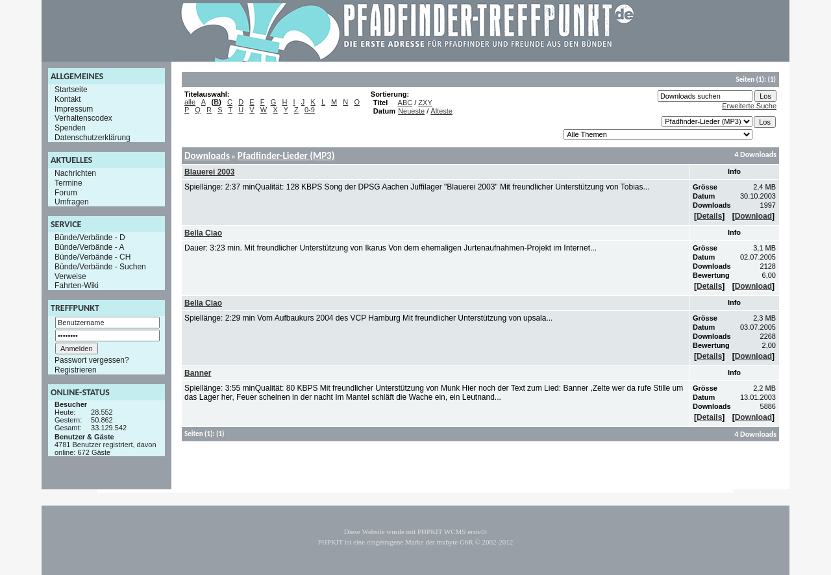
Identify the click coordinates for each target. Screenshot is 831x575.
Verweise (70, 275)
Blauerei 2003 (209, 172)
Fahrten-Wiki (77, 285)
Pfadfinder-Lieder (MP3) (286, 156)
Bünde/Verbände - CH (92, 257)
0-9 (309, 110)
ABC (405, 102)
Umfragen (72, 201)
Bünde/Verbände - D (90, 237)
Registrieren (76, 369)
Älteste (441, 111)
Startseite (71, 89)
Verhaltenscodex (83, 118)
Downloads (207, 156)
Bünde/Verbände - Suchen (100, 266)
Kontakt (68, 99)
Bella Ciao (203, 233)
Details (709, 216)
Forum (66, 192)
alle (189, 102)
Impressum (74, 108)
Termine (68, 183)
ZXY (425, 102)
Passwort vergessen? (92, 360)
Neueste (411, 111)
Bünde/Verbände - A (89, 247)
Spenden (70, 127)
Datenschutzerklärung (92, 137)
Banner (197, 373)
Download (753, 216)
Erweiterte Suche (749, 106)
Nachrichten (75, 173)
